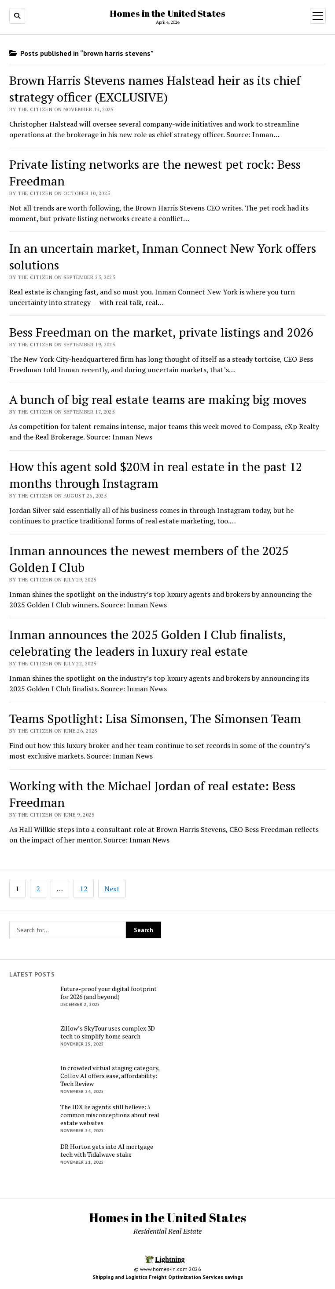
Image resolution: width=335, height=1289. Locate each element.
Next (112, 888)
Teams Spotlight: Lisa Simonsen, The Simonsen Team (155, 718)
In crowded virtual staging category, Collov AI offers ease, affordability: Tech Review (109, 1076)
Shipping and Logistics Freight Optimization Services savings (167, 1277)
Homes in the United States (167, 13)
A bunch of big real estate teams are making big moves (157, 399)
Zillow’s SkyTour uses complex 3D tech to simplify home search (107, 1032)
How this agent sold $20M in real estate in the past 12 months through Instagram (155, 474)
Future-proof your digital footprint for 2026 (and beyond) (108, 993)
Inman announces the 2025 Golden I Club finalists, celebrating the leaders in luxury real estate (147, 642)
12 (84, 888)
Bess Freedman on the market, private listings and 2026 (161, 332)
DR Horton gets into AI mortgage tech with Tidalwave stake (106, 1150)
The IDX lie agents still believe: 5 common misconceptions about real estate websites (109, 1115)
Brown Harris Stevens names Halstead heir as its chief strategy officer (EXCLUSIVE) (155, 88)
